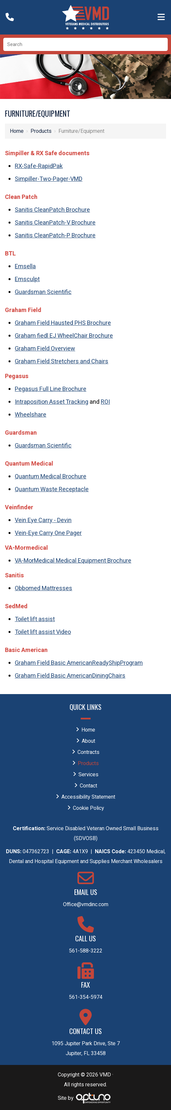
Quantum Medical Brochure (50, 476)
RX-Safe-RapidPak (39, 166)
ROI (105, 402)
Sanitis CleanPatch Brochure (52, 209)
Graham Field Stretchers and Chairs (61, 361)
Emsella (25, 266)
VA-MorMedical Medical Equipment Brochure (73, 560)
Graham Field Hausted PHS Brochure (63, 323)
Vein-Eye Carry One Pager (48, 533)
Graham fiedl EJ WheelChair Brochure (64, 335)
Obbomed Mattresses (43, 588)
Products (41, 131)
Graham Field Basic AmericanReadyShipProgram (79, 663)
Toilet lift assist (35, 619)
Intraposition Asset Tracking (51, 402)
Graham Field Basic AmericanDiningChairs (70, 675)
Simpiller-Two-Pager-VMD (48, 179)
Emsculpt (27, 279)
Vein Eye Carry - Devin (43, 520)
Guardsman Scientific (43, 292)
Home (17, 131)
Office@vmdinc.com (85, 904)
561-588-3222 (85, 951)
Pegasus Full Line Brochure (50, 389)
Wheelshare (30, 414)
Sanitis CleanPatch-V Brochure (55, 222)
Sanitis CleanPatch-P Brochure (55, 235)
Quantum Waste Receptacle (52, 489)
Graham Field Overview (45, 348)
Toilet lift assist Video (43, 632)
